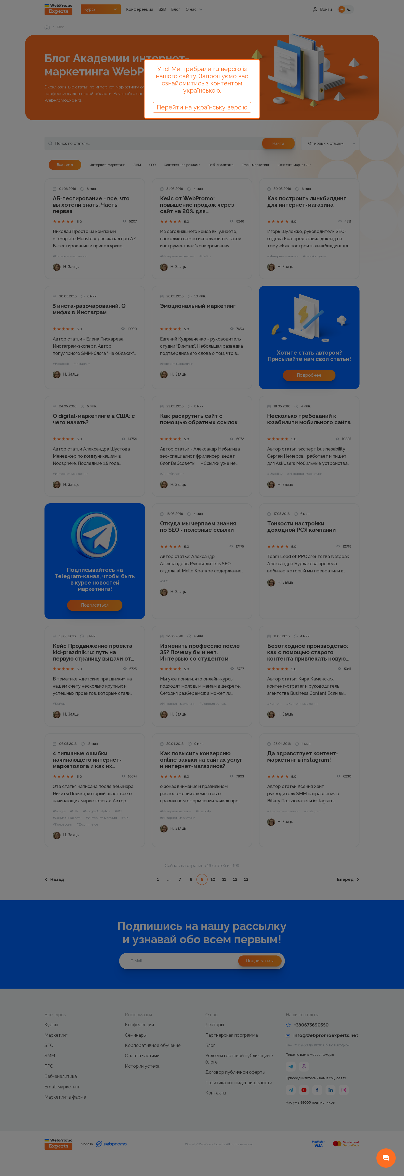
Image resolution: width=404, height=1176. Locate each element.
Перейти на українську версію (202, 107)
